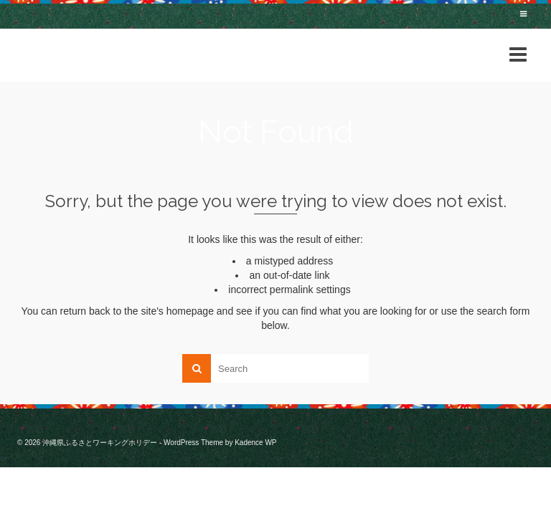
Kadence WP (255, 442)
